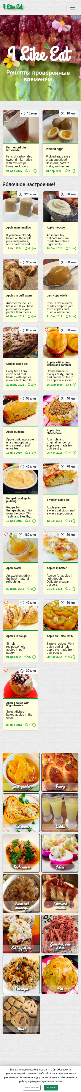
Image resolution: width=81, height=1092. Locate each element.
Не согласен (31, 1087)
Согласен (51, 1087)
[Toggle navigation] (72, 7)
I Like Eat (12, 7)
